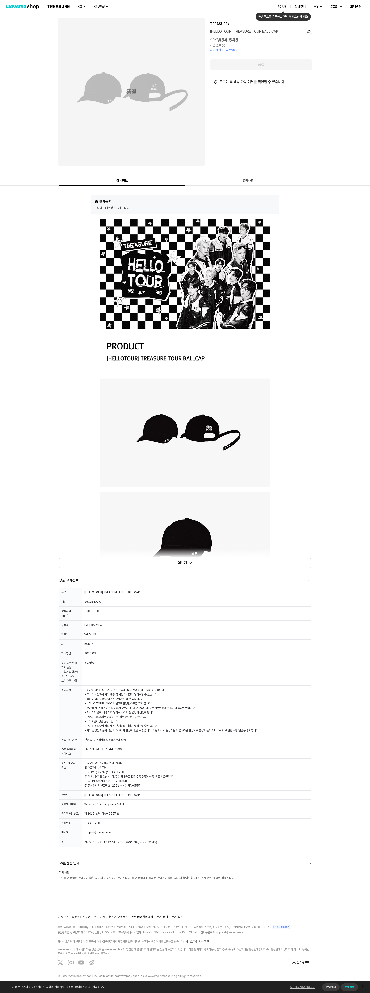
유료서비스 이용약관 (84, 917)
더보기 (185, 563)
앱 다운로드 (300, 962)
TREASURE (218, 24)
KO (80, 6)
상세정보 (122, 180)
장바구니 (300, 6)
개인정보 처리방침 (142, 917)
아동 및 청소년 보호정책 (114, 917)
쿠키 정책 (162, 917)
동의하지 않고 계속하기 (302, 987)
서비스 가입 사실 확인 (197, 941)
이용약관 (63, 917)
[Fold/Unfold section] (185, 580)
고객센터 (356, 6)
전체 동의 (349, 987)
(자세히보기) (98, 987)
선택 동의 (331, 987)
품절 (261, 65)
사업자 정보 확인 (282, 927)
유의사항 (248, 180)
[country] (282, 6)
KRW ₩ (99, 6)
